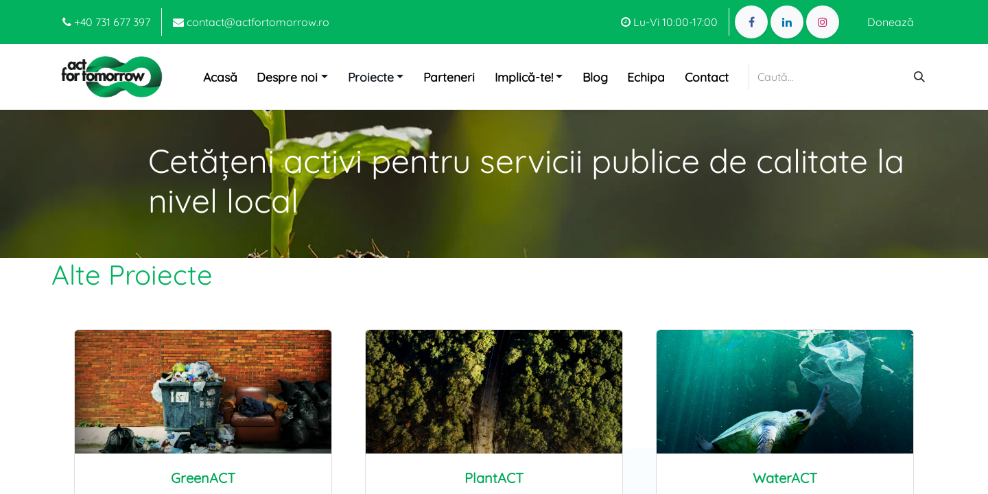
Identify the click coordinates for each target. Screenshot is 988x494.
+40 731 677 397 (106, 22)
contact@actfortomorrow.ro (251, 22)
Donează (890, 22)
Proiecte (371, 76)
